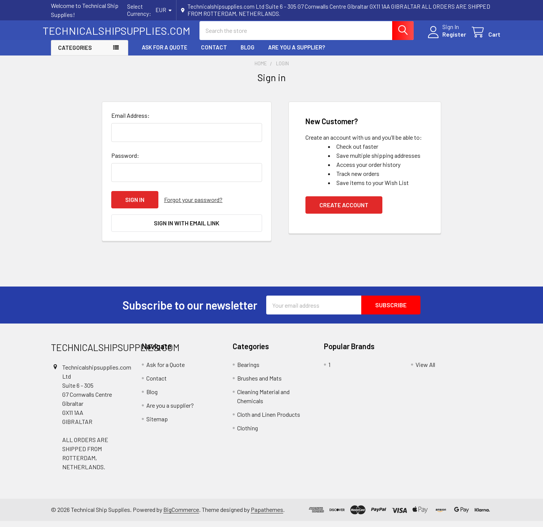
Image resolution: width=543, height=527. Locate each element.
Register (446, 38)
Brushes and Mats (259, 384)
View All (425, 370)
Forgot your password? (193, 206)
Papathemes (267, 515)
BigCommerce (181, 515)
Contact (214, 53)
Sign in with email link (186, 229)
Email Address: (130, 121)
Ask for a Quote (164, 53)
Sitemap (157, 425)
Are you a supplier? (296, 53)
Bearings (248, 370)
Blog (248, 53)
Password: (125, 161)
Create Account (343, 211)
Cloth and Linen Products (268, 420)
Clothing (247, 434)
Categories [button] (75, 54)
